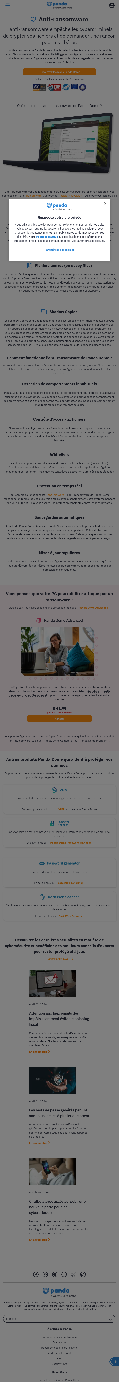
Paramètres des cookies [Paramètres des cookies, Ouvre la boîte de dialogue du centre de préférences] (59, 249)
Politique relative (47, 236)
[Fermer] (105, 203)
